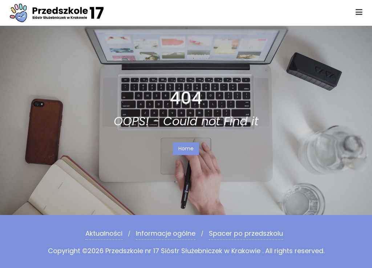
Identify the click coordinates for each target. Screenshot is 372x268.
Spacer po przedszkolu (246, 233)
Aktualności (103, 233)
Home (186, 148)
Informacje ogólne (165, 233)
